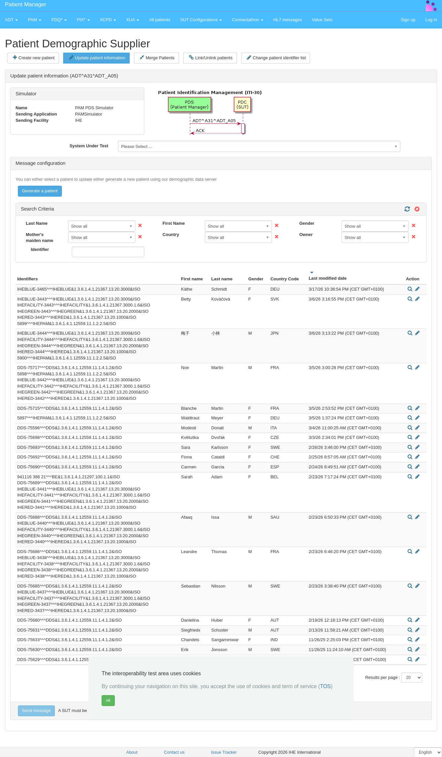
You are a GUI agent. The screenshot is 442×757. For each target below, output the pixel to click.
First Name (173, 223)
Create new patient (34, 57)
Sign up (408, 19)
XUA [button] (132, 19)
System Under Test (88, 145)
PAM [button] (34, 19)
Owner (306, 234)
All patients (159, 19)
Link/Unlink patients (210, 57)
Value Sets (322, 19)
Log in (431, 19)
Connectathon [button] (247, 19)
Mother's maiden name (39, 237)
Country (170, 234)
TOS (325, 686)
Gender (307, 223)
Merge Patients (157, 57)
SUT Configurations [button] (201, 19)
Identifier (40, 249)
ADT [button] (11, 19)
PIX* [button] (83, 19)
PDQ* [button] (59, 19)
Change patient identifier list (276, 57)
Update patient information (97, 57)
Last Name (37, 223)
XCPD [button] (108, 19)
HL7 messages (287, 19)
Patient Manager (25, 4)
